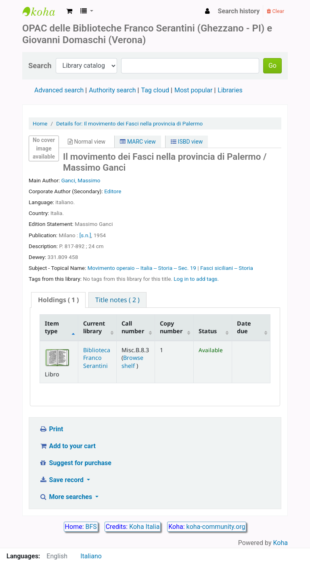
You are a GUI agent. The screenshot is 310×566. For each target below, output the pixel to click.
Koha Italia (144, 526)
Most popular (193, 90)
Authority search (112, 90)
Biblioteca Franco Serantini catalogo (43, 11)
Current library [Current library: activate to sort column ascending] (94, 327)
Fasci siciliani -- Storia (226, 268)
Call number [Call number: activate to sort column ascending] (132, 327)
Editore (112, 191)
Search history (239, 11)
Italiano (91, 556)
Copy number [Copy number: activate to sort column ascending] (171, 327)
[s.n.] (85, 235)
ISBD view (187, 141)
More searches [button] (66, 497)
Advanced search (59, 90)
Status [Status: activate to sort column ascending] (208, 331)
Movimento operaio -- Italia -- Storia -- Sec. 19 (143, 268)
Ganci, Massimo (81, 180)
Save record (62, 480)
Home (40, 123)
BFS (91, 526)
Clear (275, 11)
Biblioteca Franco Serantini (96, 358)
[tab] (58, 300)
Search (40, 65)
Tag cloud (155, 90)
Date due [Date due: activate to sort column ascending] (244, 327)
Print (51, 429)
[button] (69, 11)
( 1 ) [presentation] (58, 299)
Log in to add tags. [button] (196, 279)
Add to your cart (67, 446)
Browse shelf (132, 361)
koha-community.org (215, 526)
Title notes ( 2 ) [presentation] (117, 299)
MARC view (137, 141)
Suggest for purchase (75, 463)
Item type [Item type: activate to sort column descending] (52, 327)
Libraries (230, 90)
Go (272, 65)
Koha (280, 543)
